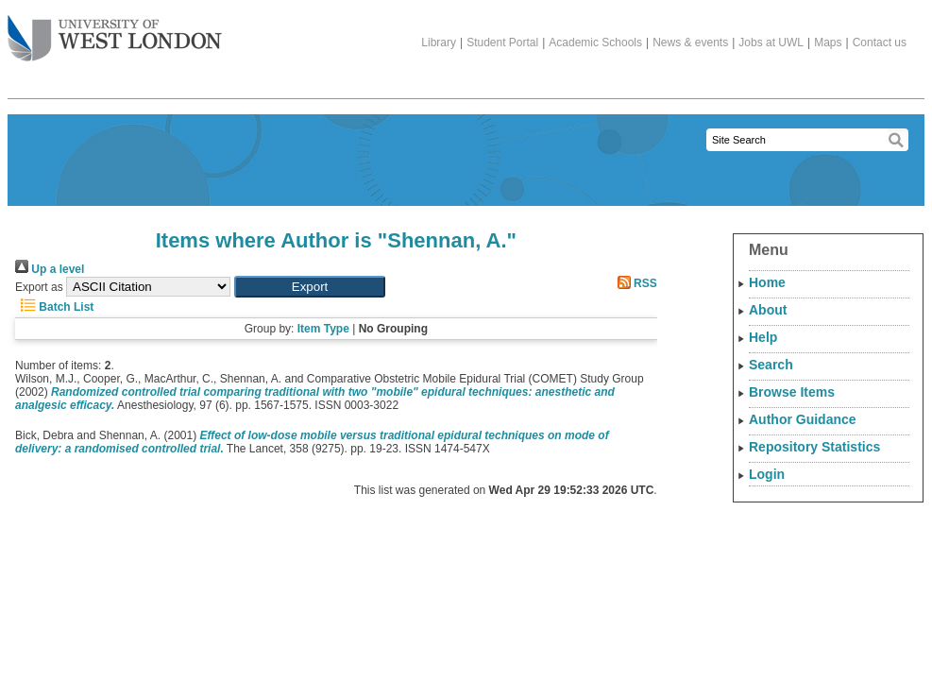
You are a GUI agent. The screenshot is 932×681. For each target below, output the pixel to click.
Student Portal (502, 42)
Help (763, 337)
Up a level (49, 269)
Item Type (323, 328)
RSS (634, 283)
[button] (309, 287)
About (768, 309)
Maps (827, 42)
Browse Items (792, 392)
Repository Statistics (814, 446)
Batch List (54, 307)
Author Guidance (802, 419)
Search (771, 364)
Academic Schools (595, 42)
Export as (39, 287)
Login (767, 474)
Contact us (880, 42)
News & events (690, 42)
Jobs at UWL (771, 42)
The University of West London (115, 31)
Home (767, 282)
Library (438, 42)
